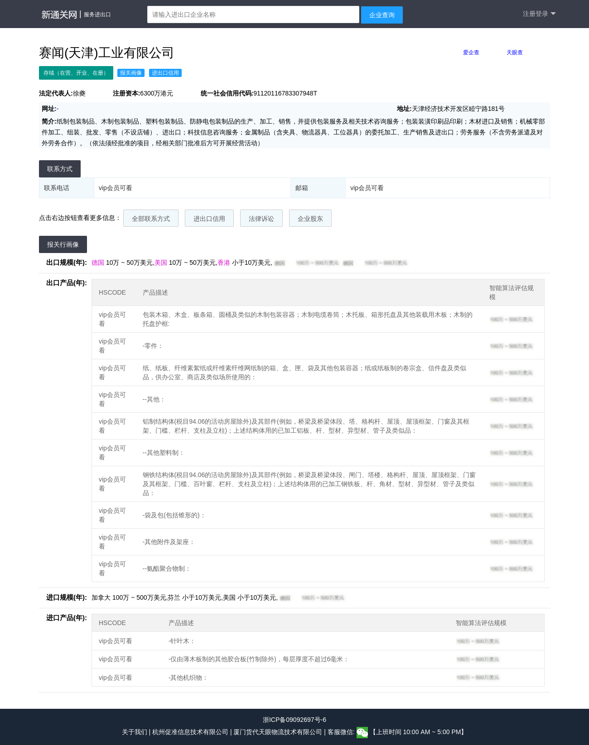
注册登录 (539, 14)
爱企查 (471, 52)
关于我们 (134, 731)
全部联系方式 (151, 218)
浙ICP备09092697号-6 (294, 719)
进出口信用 (209, 218)
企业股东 (310, 218)
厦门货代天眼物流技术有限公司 (278, 731)
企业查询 (382, 15)
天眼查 (515, 52)
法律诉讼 (261, 218)
